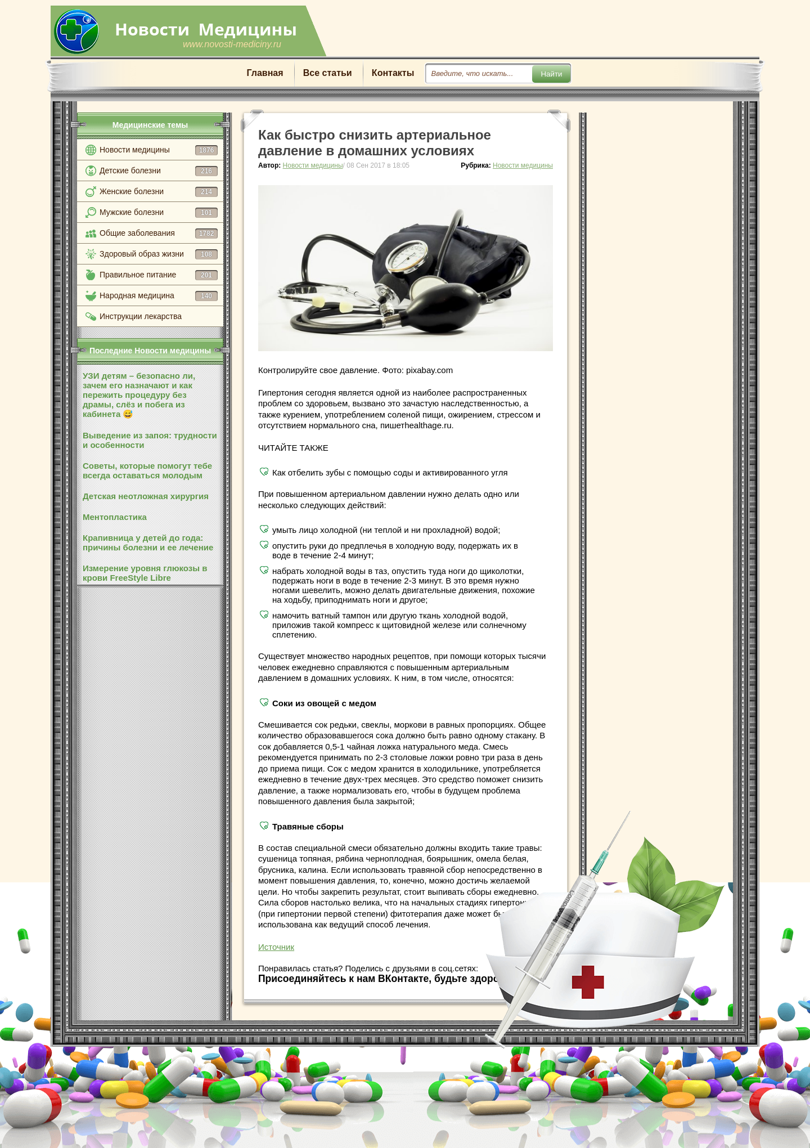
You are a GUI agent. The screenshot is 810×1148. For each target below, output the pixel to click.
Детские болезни (159, 171)
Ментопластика (115, 517)
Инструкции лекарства (141, 316)
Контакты (393, 73)
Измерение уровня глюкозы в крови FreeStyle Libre (145, 572)
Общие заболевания (159, 233)
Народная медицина (159, 296)
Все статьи (327, 73)
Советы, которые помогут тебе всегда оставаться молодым (147, 470)
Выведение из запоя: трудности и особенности (150, 440)
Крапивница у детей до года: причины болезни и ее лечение (148, 542)
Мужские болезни (159, 213)
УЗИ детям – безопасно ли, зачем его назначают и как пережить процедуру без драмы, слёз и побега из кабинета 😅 (139, 395)
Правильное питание (159, 275)
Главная (265, 73)
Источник (276, 947)
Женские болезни (159, 192)
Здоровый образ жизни (159, 254)
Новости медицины (159, 150)
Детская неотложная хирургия (146, 496)
